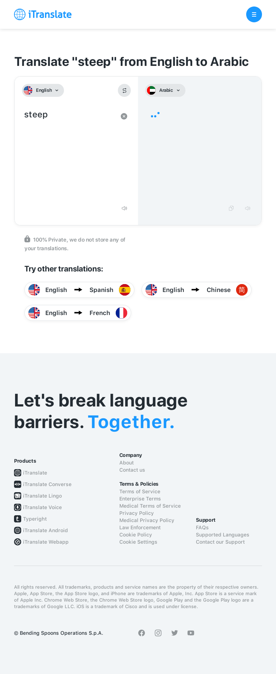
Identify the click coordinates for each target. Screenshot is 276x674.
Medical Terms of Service (150, 506)
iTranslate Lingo (42, 496)
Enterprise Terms (140, 499)
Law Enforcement (140, 527)
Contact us (132, 470)
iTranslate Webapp (46, 542)
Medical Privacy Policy (146, 520)
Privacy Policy (136, 513)
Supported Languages (222, 535)
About (126, 463)
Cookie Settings (138, 542)
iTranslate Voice (42, 507)
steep (69, 154)
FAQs (202, 527)
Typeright (35, 519)
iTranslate (35, 473)
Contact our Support (220, 542)
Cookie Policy (135, 535)
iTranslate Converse (47, 484)
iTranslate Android (45, 530)
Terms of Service (139, 491)
